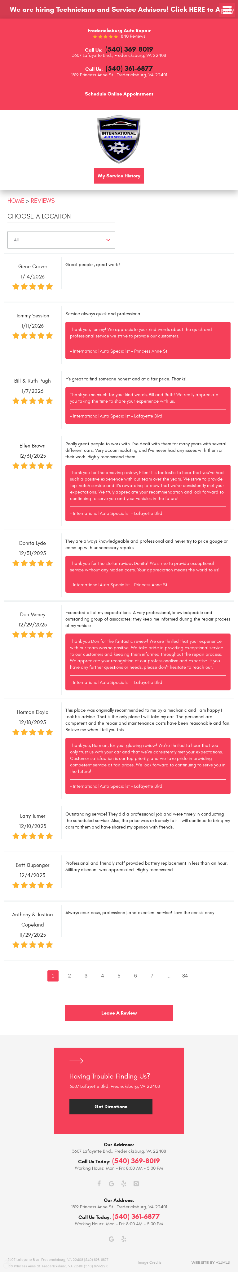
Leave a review (119, 1013)
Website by (211, 1262)
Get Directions (111, 1106)
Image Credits (149, 1262)
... (169, 975)
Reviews (43, 200)
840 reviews (133, 36)
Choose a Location (39, 216)
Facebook (99, 1183)
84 (185, 975)
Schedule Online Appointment (119, 94)
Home (15, 200)
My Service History (119, 176)
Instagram (136, 1183)
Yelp (123, 1183)
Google (111, 1183)
